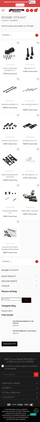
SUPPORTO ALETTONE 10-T (10, 140)
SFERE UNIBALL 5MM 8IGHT (30, 211)
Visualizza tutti (9, 344)
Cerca (26, 300)
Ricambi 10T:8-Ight (10, 270)
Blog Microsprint (7, 311)
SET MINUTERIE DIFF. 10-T (30, 175)
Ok (33, 414)
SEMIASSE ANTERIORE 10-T (9, 104)
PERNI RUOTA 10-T (30, 68)
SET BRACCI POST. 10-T (30, 140)
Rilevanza (7, 35)
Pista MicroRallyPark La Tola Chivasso (24, 331)
